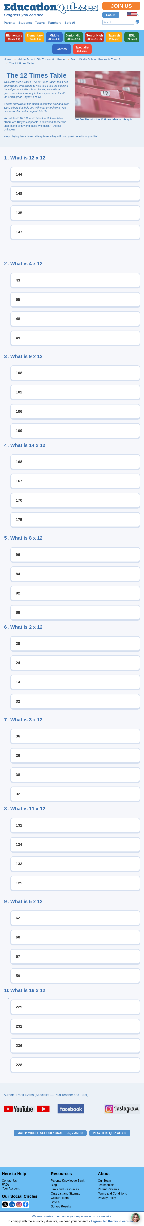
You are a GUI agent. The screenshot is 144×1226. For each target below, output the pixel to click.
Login (111, 14)
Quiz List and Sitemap (65, 1193)
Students (25, 23)
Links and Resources (65, 1189)
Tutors (40, 23)
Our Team (104, 1180)
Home (7, 59)
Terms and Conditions (112, 1193)
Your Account (11, 1188)
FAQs (5, 1184)
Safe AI (56, 1202)
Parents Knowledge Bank (68, 1180)
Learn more (128, 1221)
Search (137, 22)
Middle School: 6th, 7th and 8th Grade (41, 59)
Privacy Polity (107, 1197)
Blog (54, 1185)
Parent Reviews (108, 1189)
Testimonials (106, 1185)
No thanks (110, 1221)
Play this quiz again (110, 1133)
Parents (9, 23)
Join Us (121, 6)
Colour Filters (60, 1197)
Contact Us (9, 1180)
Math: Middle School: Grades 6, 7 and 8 (96, 59)
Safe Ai (69, 23)
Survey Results (61, 1206)
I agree (96, 1221)
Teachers (54, 23)
